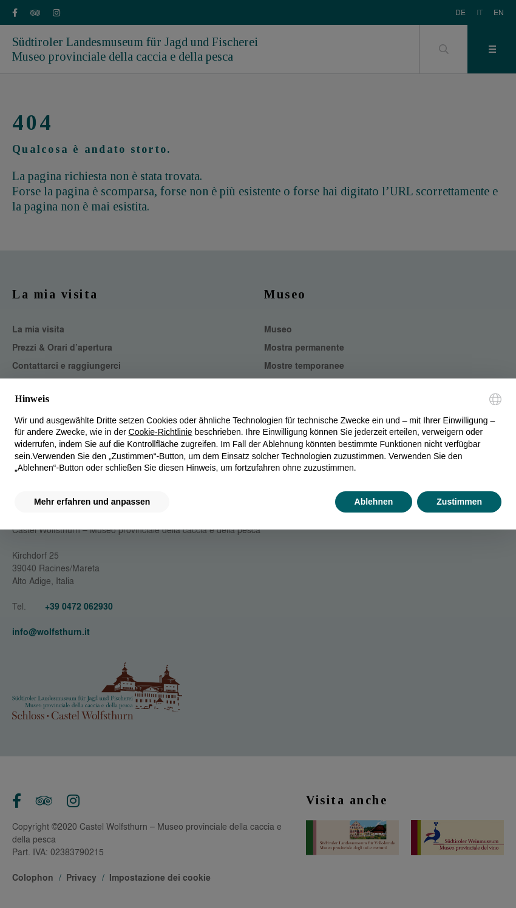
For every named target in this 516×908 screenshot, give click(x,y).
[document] (258, 433)
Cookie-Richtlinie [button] (160, 432)
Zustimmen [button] (459, 501)
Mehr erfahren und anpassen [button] (92, 501)
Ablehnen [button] (374, 501)
